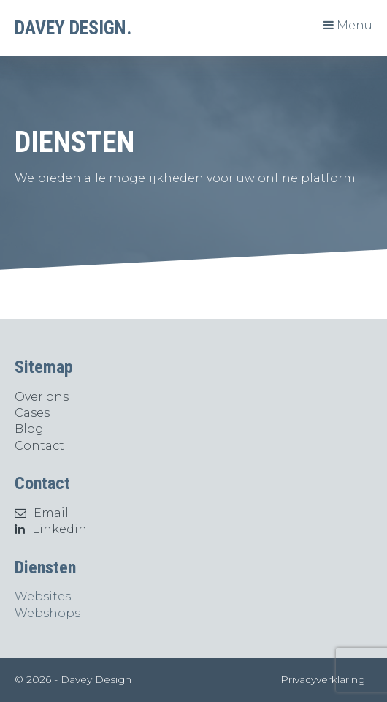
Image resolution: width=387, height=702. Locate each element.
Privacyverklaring (322, 679)
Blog (29, 429)
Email (42, 513)
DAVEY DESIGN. (73, 28)
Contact (39, 446)
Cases (32, 413)
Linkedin (51, 529)
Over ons (42, 397)
